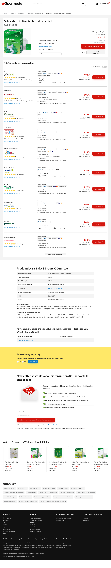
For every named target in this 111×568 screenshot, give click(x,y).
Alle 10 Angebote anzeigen (56, 254)
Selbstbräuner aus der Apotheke (28, 501)
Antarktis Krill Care (9, 488)
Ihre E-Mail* (20, 412)
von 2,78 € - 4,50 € (48, 40)
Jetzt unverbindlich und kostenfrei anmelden (36, 420)
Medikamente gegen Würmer (42, 497)
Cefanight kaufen (31, 492)
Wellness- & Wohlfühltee (25, 340)
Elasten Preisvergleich (49, 488)
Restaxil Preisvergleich (10, 497)
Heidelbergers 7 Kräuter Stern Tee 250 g (58, 462)
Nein (25, 361)
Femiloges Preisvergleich (67, 492)
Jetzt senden (33, 361)
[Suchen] (82, 4)
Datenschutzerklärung (53, 425)
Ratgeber (32, 524)
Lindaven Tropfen (63, 488)
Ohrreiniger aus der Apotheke (83, 497)
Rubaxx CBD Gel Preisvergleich (48, 492)
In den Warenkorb (96, 52)
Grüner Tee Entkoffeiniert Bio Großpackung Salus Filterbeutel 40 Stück (80, 462)
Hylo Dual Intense (35, 488)
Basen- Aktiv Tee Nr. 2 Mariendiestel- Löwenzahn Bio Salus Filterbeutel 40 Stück (36, 462)
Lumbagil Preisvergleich (77, 488)
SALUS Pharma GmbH (45, 46)
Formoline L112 (22, 488)
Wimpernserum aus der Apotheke (63, 497)
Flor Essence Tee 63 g (12, 462)
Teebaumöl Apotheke (25, 497)
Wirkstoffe (33, 527)
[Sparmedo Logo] (11, 4)
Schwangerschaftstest (10, 501)
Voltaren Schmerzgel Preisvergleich (14, 492)
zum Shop (99, 77)
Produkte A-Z (33, 522)
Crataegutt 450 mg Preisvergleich (86, 492)
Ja (20, 361)
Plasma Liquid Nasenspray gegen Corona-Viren (53, 501)
